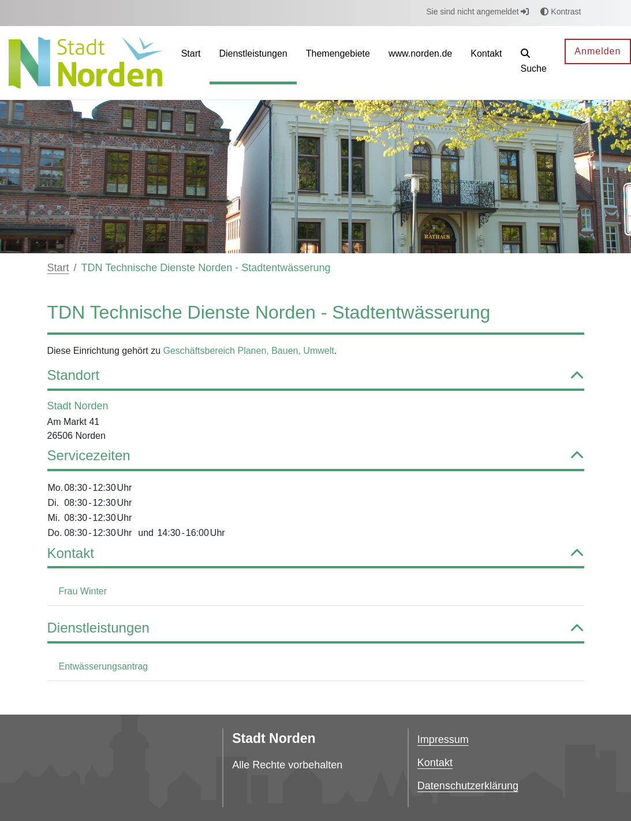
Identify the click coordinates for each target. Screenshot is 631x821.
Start (58, 267)
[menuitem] (191, 62)
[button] (533, 62)
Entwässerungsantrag (103, 666)
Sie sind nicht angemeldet (477, 11)
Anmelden (597, 51)
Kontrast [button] (560, 11)
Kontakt (435, 762)
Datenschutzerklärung (467, 786)
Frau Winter (83, 591)
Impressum (443, 739)
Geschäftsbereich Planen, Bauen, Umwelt (248, 351)
